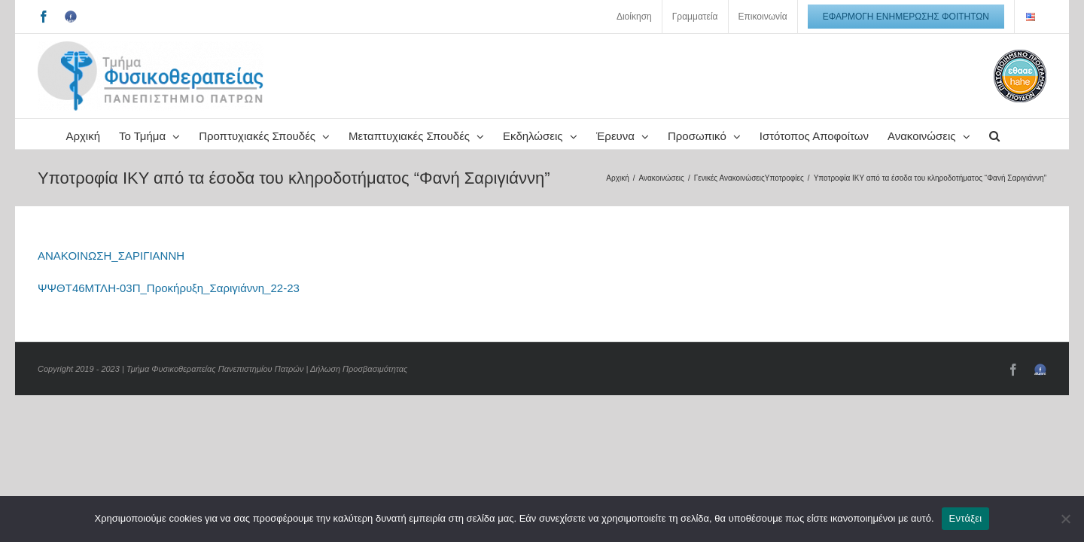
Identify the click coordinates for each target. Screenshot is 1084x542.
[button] (600, 164)
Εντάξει (965, 518)
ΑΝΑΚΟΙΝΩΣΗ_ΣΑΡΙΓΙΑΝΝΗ (111, 285)
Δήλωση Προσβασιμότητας (358, 398)
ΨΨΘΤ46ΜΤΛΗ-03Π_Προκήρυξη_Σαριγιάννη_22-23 (169, 318)
